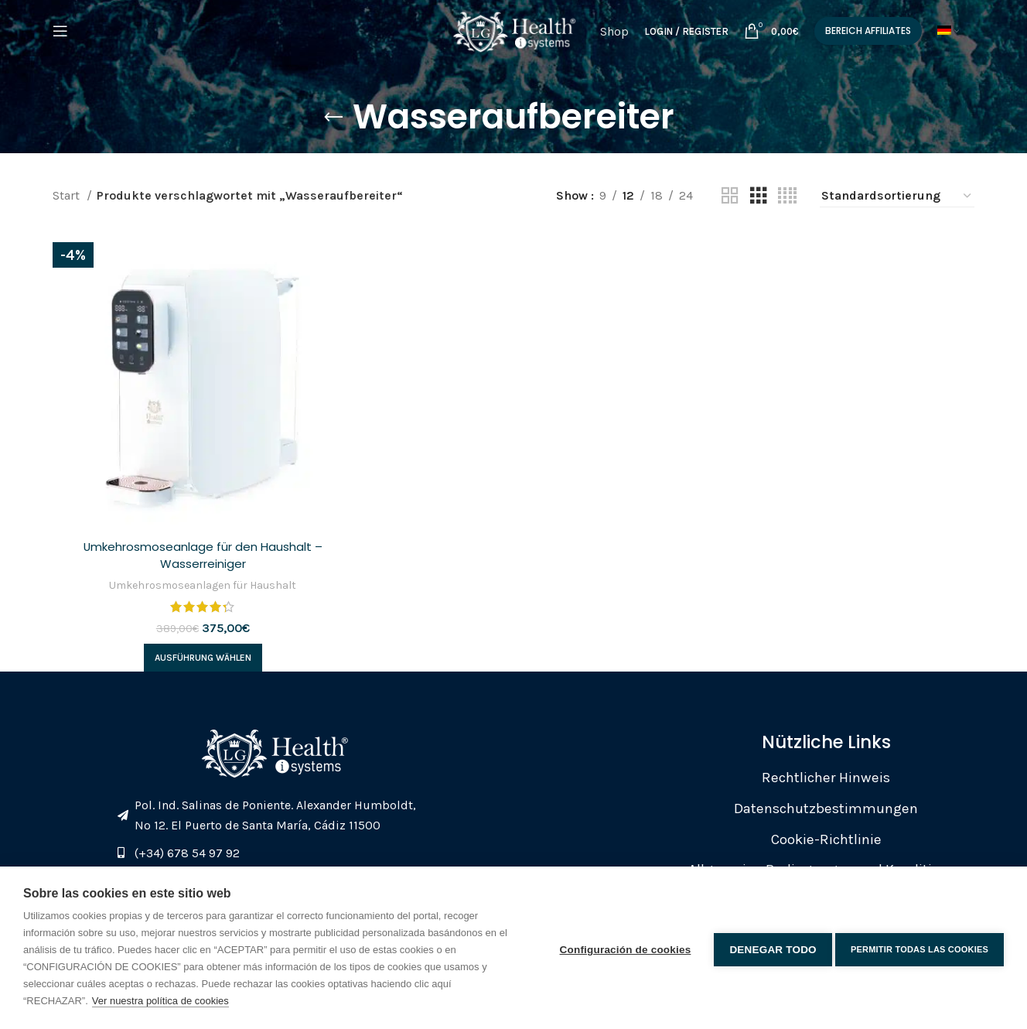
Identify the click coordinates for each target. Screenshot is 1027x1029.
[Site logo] (513, 39)
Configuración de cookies (621, 947)
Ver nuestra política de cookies (160, 1001)
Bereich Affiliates (874, 39)
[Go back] (333, 117)
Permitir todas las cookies (919, 947)
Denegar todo (768, 947)
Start (68, 195)
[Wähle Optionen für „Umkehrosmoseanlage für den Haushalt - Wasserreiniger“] (201, 654)
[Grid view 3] (758, 196)
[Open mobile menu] (60, 41)
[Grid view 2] (730, 196)
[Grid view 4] (787, 196)
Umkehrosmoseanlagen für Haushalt (201, 582)
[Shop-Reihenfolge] (897, 195)
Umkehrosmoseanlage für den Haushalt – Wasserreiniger (201, 551)
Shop (620, 40)
